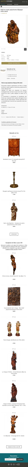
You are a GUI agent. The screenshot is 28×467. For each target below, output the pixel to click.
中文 (26, 1)
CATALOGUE (3, 4)
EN (24, 1)
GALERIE (8, 78)
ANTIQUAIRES (9, 4)
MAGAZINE (16, 4)
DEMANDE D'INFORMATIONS (14, 63)
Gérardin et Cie (11, 69)
